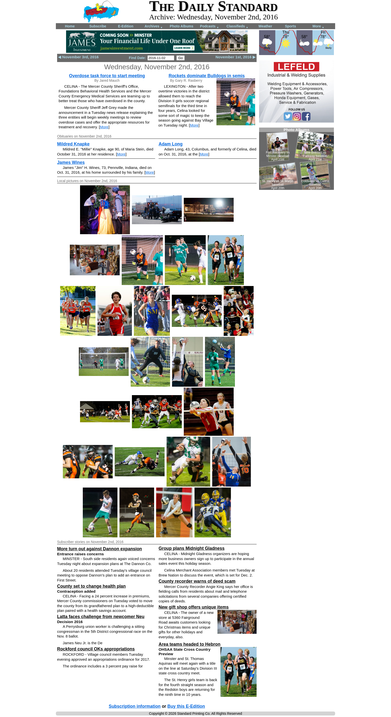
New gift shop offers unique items (194, 607)
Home (70, 26)
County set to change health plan (91, 586)
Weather (265, 26)
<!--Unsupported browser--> (296, 159)
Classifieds (237, 26)
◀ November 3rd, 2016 (78, 57)
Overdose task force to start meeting (107, 75)
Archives (154, 26)
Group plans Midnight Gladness (191, 548)
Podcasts (209, 26)
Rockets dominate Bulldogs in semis (207, 75)
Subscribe (97, 26)
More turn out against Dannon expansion (99, 548)
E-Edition (125, 26)
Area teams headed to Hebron (189, 644)
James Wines (71, 162)
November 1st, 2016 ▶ (235, 57)
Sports (290, 26)
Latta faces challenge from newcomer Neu (100, 616)
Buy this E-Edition (186, 706)
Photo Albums (181, 26)
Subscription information (135, 706)
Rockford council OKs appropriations (96, 648)
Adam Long (171, 144)
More (318, 26)
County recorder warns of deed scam (197, 581)
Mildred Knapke (73, 144)
